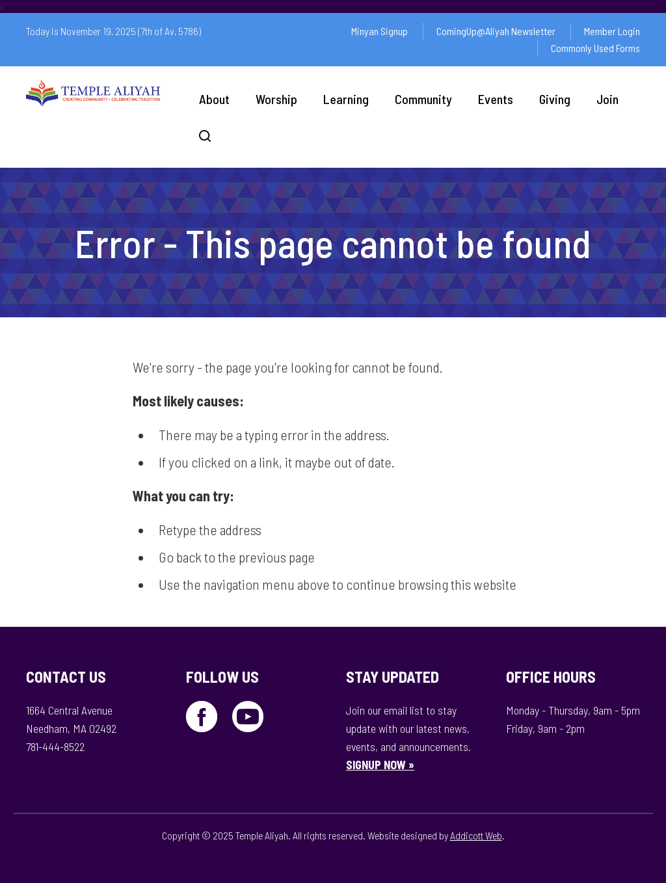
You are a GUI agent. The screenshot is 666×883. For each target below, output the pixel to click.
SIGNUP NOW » (380, 765)
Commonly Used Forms (595, 48)
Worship (276, 99)
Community (423, 99)
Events (495, 99)
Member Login (612, 31)
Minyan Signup (379, 31)
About (214, 99)
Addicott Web (476, 835)
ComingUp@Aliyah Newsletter (495, 31)
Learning (346, 99)
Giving (554, 99)
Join (607, 99)
